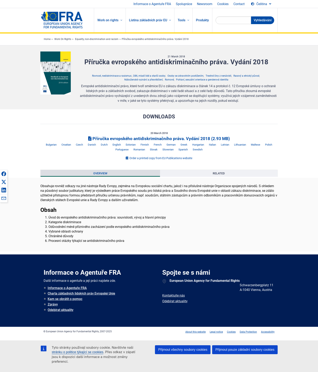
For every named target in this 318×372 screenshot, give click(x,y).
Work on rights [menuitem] (107, 20)
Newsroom (204, 4)
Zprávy (53, 304)
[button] (3, 174)
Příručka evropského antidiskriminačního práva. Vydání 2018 (155, 39)
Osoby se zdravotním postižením (185, 75)
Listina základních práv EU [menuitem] (148, 20)
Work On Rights (62, 39)
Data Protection (248, 331)
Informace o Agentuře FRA (152, 4)
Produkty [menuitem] (202, 20)
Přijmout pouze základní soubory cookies (244, 349)
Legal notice (216, 331)
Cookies (223, 4)
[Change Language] (261, 4)
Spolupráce (184, 4)
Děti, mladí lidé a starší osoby (149, 75)
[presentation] (100, 173)
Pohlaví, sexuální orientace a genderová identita (202, 79)
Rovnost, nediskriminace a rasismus (111, 75)
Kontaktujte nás (173, 295)
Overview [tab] (100, 173)
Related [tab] (219, 173)
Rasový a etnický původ (246, 75)
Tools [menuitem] (181, 20)
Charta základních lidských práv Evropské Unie (81, 293)
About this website (195, 331)
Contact (239, 4)
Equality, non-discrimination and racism (96, 39)
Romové (169, 79)
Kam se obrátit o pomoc (65, 299)
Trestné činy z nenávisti (218, 75)
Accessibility (268, 331)
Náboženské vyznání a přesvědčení (143, 79)
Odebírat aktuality (60, 310)
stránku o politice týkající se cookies (77, 352)
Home (47, 39)
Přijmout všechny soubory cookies (182, 349)
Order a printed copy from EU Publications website (159, 158)
